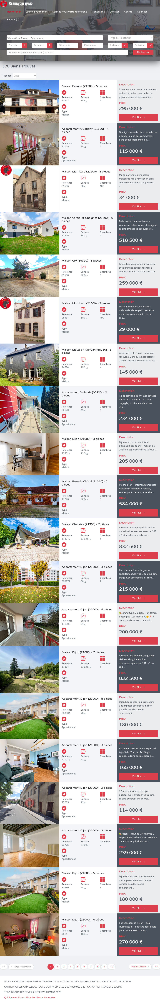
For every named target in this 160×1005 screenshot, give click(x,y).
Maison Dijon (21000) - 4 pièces (83, 919)
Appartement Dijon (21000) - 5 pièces (87, 609)
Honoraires (98, 11)
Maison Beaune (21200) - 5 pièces (84, 86)
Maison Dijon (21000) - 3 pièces (83, 439)
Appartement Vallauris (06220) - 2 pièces (84, 394)
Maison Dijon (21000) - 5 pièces (83, 873)
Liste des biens (34, 997)
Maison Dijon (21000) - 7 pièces (83, 652)
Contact (114, 11)
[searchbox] (55, 37)
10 (111, 966)
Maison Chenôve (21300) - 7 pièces (85, 524)
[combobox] (55, 37)
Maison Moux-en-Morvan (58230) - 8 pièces (86, 351)
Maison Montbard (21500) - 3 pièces (86, 171)
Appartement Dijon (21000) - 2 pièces (87, 787)
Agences (142, 11)
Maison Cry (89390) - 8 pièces (82, 260)
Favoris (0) (13, 19)
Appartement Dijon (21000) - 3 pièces (87, 567)
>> (156, 966)
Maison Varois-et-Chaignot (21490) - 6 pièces (87, 219)
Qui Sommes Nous (14, 997)
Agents (128, 11)
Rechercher (14, 11)
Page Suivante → (140, 966)
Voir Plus (138, 117)
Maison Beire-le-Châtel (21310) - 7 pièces (85, 483)
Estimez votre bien (36, 11)
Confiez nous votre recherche (69, 11)
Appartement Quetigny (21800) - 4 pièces (85, 130)
